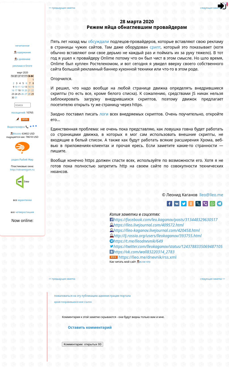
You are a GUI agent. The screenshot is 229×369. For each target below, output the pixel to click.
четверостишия (24, 212)
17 (16, 90)
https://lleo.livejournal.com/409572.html (148, 225)
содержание (23, 52)
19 (22, 90)
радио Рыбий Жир (22, 159)
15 (32, 86)
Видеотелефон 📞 (22, 126)
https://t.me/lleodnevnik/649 (138, 241)
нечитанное (22, 45)
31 (16, 97)
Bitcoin (17, 133)
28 (29, 94)
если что (145, 262)
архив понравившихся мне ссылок (73, 301)
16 (13, 90)
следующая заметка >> (212, 7)
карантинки (25, 200)
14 (29, 86)
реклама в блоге (22, 65)
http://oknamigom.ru (22, 169)
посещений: (18, 112)
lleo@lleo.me (211, 194)
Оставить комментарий (90, 327)
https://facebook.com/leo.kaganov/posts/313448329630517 (165, 219)
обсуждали (98, 41)
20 (26, 90)
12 (22, 86)
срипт (155, 47)
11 (19, 86)
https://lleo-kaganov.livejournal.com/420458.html (156, 230)
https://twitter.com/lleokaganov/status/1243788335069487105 (168, 246)
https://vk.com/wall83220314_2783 (143, 251)
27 (26, 94)
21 (29, 90)
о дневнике (23, 59)
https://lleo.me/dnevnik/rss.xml (147, 257)
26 (22, 94)
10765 (29, 112)
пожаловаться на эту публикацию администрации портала (92, 296)
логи (104, 114)
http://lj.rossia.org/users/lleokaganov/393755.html (157, 235)
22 (32, 90)
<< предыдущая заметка (62, 7)
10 (16, 86)
